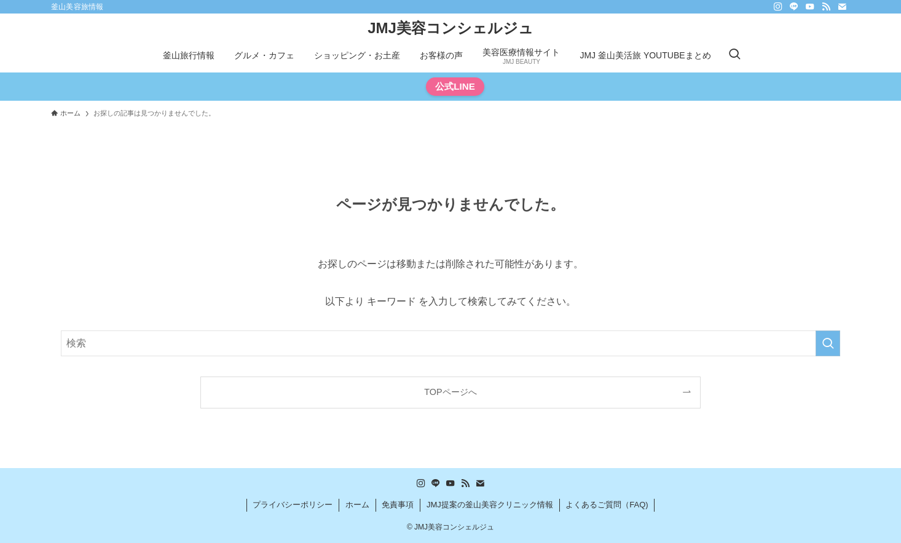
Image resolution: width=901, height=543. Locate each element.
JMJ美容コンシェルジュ (450, 28)
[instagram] (778, 7)
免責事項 (398, 504)
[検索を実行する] (828, 343)
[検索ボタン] (734, 55)
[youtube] (810, 7)
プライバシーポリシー (292, 504)
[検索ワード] (450, 343)
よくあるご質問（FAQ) (606, 504)
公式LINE (455, 86)
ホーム (357, 504)
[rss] (826, 7)
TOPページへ (450, 392)
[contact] (842, 7)
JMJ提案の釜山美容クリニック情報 (490, 504)
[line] (794, 7)
